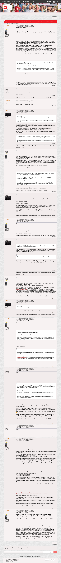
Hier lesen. (17, 29)
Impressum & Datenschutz (36, 556)
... (8, 17)
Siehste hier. (17, 344)
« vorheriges (52, 16)
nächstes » (55, 16)
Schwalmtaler (8, 425)
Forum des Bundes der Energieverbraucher (11, 1)
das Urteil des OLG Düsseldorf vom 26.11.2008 (35, 190)
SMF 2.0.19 (8, 559)
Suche (49, 1)
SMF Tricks (11, 561)
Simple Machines (16, 559)
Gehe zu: (41, 552)
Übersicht (26, 1)
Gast (55, 2)
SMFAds (7, 560)
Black (7, 110)
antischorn (8, 100)
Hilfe (32, 1)
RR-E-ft (7, 25)
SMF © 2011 (12, 559)
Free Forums (10, 560)
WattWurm (8, 88)
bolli (6, 368)
